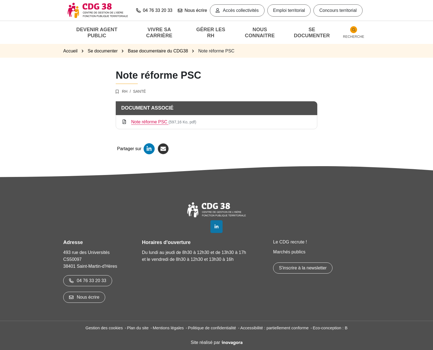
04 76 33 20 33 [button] (154, 10)
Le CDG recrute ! (290, 242)
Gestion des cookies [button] (104, 327)
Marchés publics (289, 252)
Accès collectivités (237, 10)
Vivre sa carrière (159, 32)
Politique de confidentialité (212, 327)
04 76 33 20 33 (87, 280)
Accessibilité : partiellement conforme (274, 327)
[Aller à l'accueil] (98, 10)
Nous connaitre (260, 32)
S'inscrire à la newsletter (303, 268)
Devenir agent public (96, 32)
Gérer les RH (210, 32)
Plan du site (138, 327)
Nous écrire (192, 10)
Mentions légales (168, 327)
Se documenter (312, 32)
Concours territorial (338, 10)
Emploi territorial (289, 10)
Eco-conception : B (330, 327)
